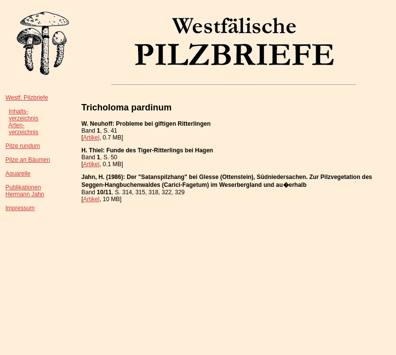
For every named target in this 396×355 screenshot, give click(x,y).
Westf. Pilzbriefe (26, 97)
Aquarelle (18, 173)
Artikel (91, 137)
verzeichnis (23, 118)
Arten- (16, 125)
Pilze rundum (22, 145)
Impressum (20, 208)
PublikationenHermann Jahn (24, 191)
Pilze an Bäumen (27, 159)
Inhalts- (18, 111)
